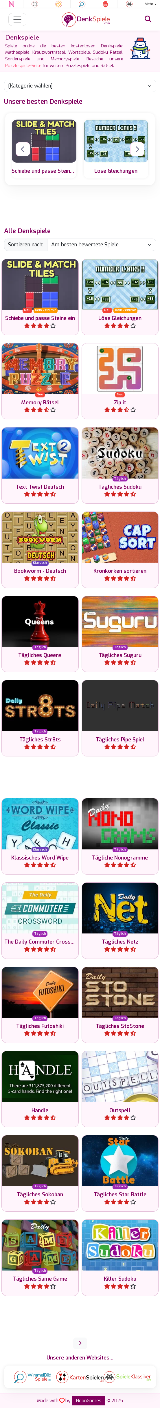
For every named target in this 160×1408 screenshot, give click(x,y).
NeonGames (88, 1401)
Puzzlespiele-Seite (23, 65)
